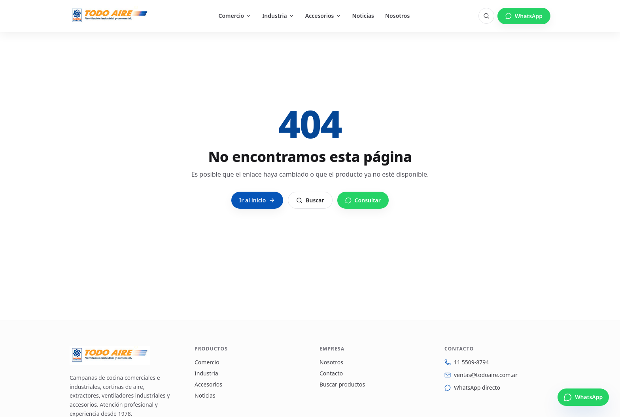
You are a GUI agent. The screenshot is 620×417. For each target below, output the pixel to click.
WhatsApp (523, 16)
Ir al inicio (257, 200)
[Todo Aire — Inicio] (110, 15)
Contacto (331, 373)
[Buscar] (486, 16)
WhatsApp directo (477, 387)
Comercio (235, 15)
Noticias (363, 15)
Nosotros (397, 15)
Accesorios (323, 15)
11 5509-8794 (471, 362)
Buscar (310, 200)
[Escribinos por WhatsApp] (583, 397)
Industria (278, 15)
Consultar (363, 200)
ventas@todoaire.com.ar (486, 375)
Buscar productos (342, 384)
